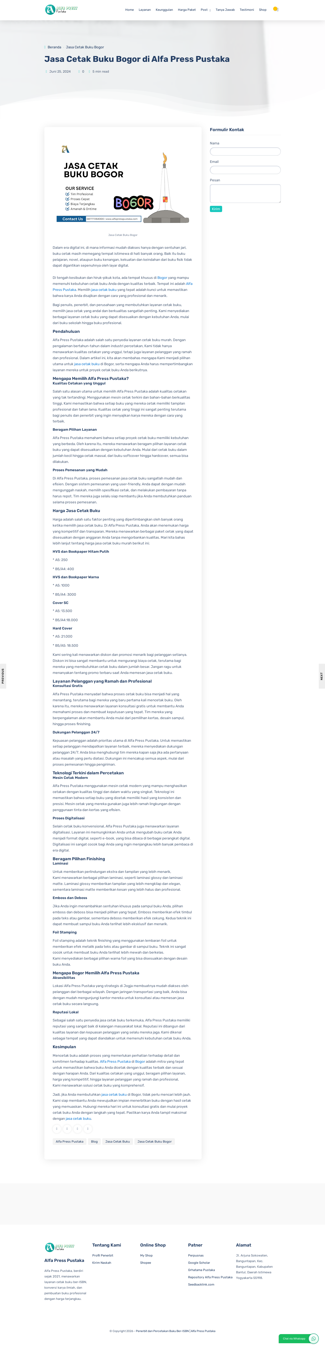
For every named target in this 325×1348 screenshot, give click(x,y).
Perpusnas (196, 1256)
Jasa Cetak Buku (117, 1141)
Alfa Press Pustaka (115, 1061)
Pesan (215, 180)
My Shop (146, 1256)
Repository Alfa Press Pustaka (210, 1277)
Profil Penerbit (102, 1256)
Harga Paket (187, 10)
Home (129, 10)
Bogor (162, 278)
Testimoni (247, 10)
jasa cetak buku (104, 290)
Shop (263, 10)
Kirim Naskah (101, 1263)
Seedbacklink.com (201, 1285)
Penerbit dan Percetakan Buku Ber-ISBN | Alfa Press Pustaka (175, 1331)
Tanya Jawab (225, 10)
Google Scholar (199, 1263)
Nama (214, 143)
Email (214, 162)
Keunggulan (164, 10)
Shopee (145, 1263)
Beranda (54, 47)
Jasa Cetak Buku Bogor (85, 47)
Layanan (145, 10)
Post (204, 10)
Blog (94, 1141)
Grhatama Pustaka (201, 1270)
